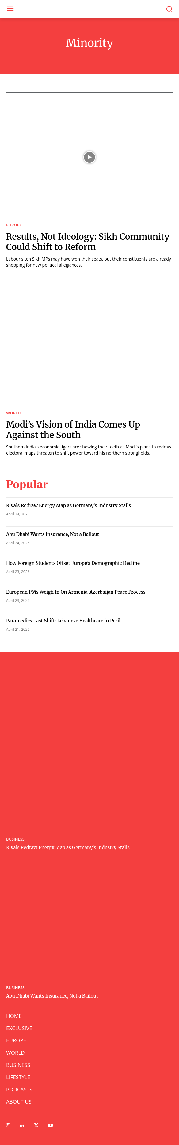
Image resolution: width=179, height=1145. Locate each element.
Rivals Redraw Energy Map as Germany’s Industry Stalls (68, 505)
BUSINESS (15, 839)
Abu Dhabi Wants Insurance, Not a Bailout (52, 534)
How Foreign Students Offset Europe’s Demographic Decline (73, 563)
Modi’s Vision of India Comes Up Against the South (73, 429)
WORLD (13, 413)
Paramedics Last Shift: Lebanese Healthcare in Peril (63, 621)
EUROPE (14, 225)
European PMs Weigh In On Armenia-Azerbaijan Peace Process (76, 592)
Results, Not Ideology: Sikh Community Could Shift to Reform (87, 242)
